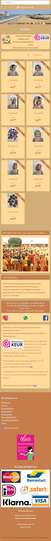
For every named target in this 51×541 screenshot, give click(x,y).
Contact (4, 405)
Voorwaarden (6, 411)
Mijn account (27, 7)
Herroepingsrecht (8, 417)
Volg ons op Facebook (9, 428)
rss (21, 537)
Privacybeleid (6, 414)
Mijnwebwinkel (45, 537)
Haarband (12, 80)
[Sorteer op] (37, 55)
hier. (31, 367)
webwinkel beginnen (28, 537)
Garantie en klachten (9, 420)
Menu (25, 29)
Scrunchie (12, 146)
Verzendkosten (7, 408)
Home (3, 423)
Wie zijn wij (5, 402)
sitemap (17, 537)
